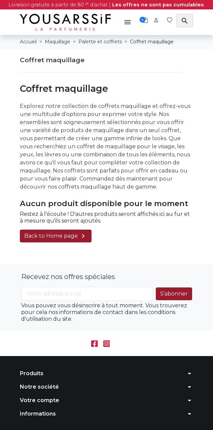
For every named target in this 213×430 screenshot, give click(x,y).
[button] (127, 22)
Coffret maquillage (52, 60)
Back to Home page (55, 236)
